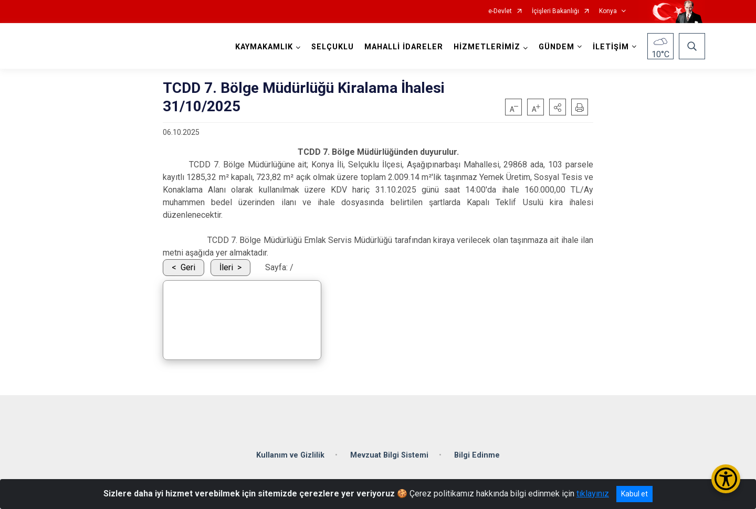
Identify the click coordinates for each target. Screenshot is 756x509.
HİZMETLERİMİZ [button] (487, 47)
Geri (188, 267)
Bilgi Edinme (477, 454)
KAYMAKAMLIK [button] (264, 47)
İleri (226, 267)
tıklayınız (592, 494)
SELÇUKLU (332, 47)
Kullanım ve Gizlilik (290, 454)
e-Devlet (500, 11)
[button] (557, 107)
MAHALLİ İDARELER (403, 47)
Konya (608, 11)
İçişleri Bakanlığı (555, 11)
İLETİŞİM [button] (611, 47)
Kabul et (634, 494)
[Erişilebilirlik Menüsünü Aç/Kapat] (725, 478)
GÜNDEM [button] (556, 47)
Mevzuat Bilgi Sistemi (389, 454)
